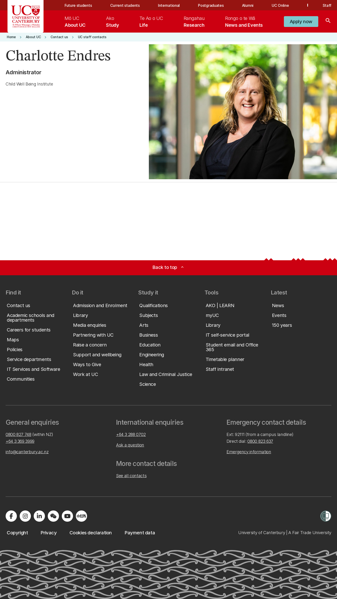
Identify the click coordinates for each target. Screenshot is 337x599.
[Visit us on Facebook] (11, 516)
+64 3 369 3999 (20, 441)
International (169, 5)
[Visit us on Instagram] (25, 516)
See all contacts (131, 475)
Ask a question (130, 445)
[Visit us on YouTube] (67, 516)
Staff (327, 5)
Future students (78, 5)
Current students (125, 5)
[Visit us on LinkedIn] (39, 516)
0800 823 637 (260, 441)
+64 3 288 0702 (131, 434)
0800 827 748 (18, 434)
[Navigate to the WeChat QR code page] (53, 516)
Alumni (247, 5)
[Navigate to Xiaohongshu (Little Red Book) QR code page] (81, 516)
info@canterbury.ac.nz (27, 451)
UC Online (280, 5)
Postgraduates (210, 5)
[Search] (328, 22)
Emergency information (249, 451)
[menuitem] (75, 21)
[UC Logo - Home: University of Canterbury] (25, 16)
